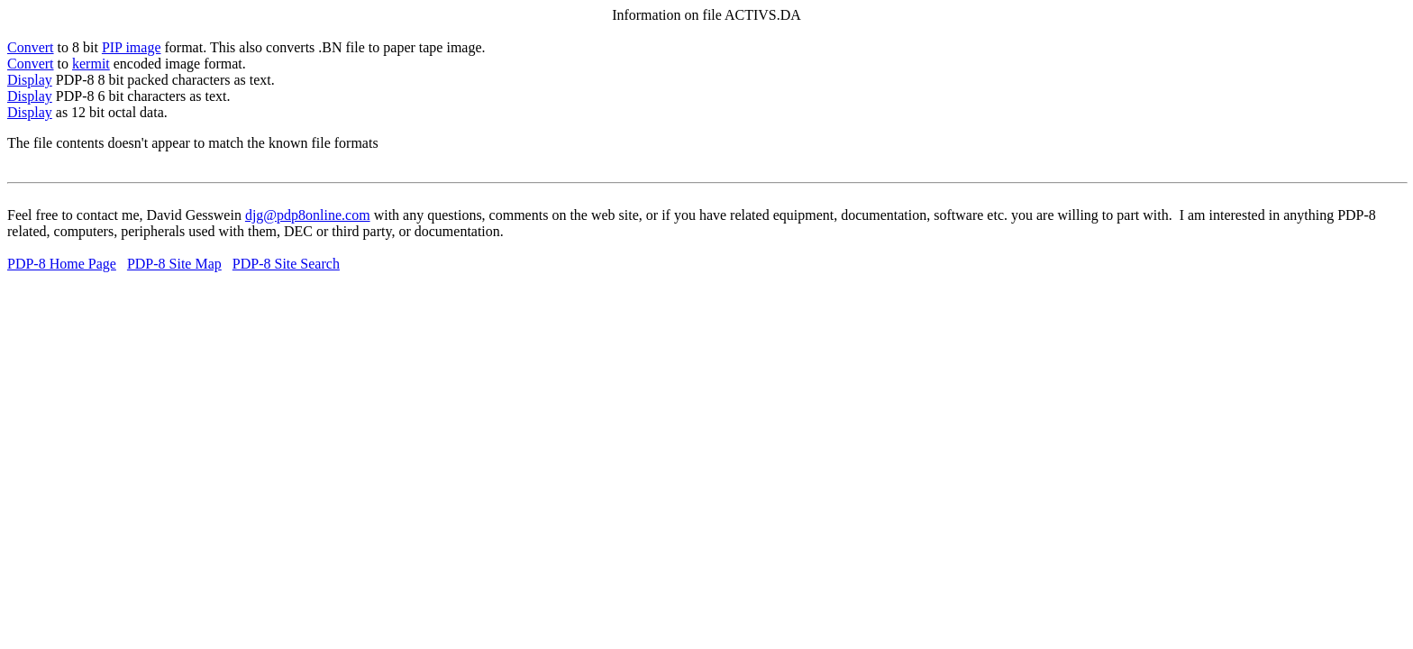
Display (29, 79)
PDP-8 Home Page (61, 263)
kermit (91, 63)
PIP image (131, 47)
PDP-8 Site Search (286, 263)
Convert (30, 47)
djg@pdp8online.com (307, 215)
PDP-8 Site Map (174, 263)
